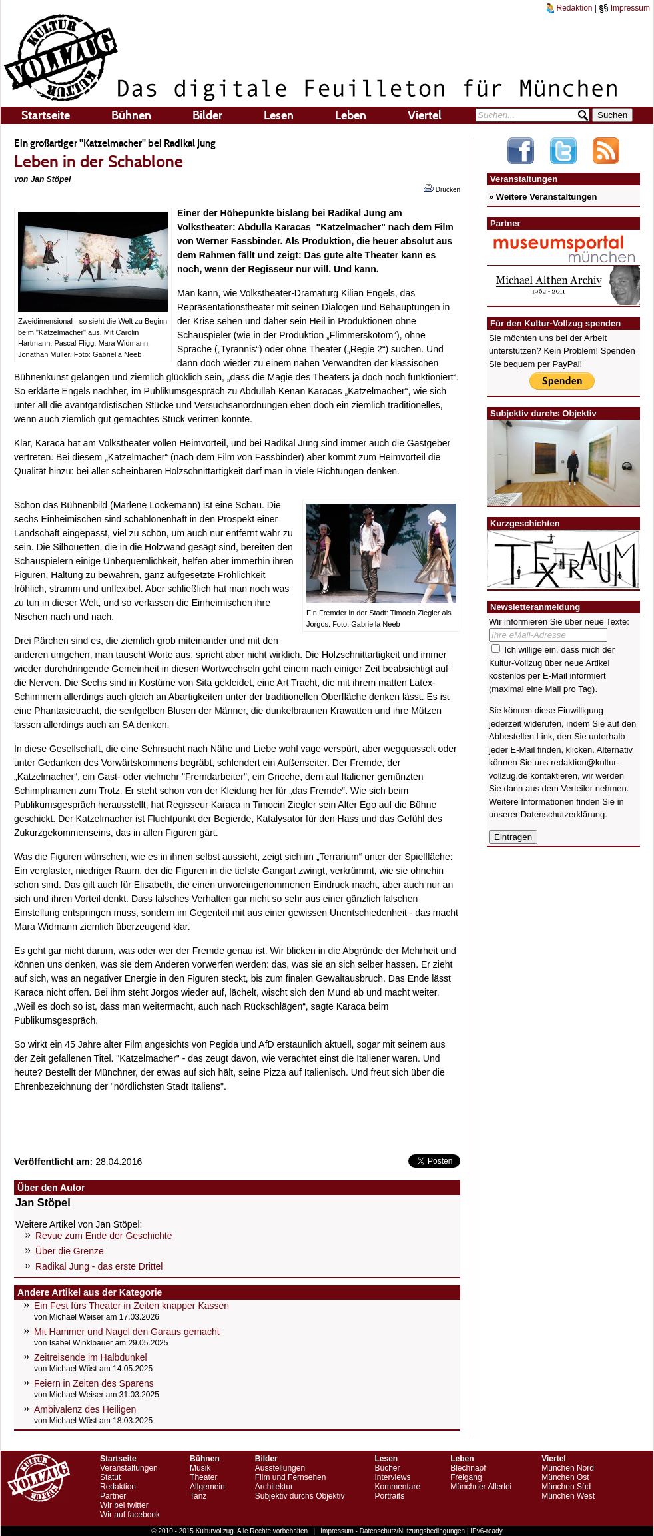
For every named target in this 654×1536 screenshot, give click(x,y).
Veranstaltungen (129, 1468)
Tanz (198, 1496)
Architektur (274, 1486)
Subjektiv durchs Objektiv (300, 1496)
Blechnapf (468, 1468)
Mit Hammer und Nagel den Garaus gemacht (127, 1331)
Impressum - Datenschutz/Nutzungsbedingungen (392, 1531)
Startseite (45, 115)
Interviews (392, 1477)
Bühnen (131, 115)
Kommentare (397, 1486)
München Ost (565, 1477)
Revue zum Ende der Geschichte (103, 1235)
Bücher (387, 1468)
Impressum (624, 8)
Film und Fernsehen (290, 1477)
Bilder (207, 115)
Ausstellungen (280, 1468)
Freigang (466, 1477)
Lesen (279, 115)
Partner (113, 1496)
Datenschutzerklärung (563, 814)
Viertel (425, 115)
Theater (203, 1477)
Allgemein (207, 1486)
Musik (200, 1468)
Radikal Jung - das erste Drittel (99, 1266)
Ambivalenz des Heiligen (85, 1409)
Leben (350, 115)
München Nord (567, 1468)
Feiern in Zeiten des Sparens (94, 1383)
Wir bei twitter (124, 1505)
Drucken (442, 188)
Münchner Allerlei (480, 1486)
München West (568, 1496)
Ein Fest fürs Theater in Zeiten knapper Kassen (131, 1305)
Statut (110, 1477)
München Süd (566, 1486)
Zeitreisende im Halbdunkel (90, 1357)
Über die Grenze (69, 1251)
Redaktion (569, 8)
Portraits (389, 1496)
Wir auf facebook (130, 1514)
